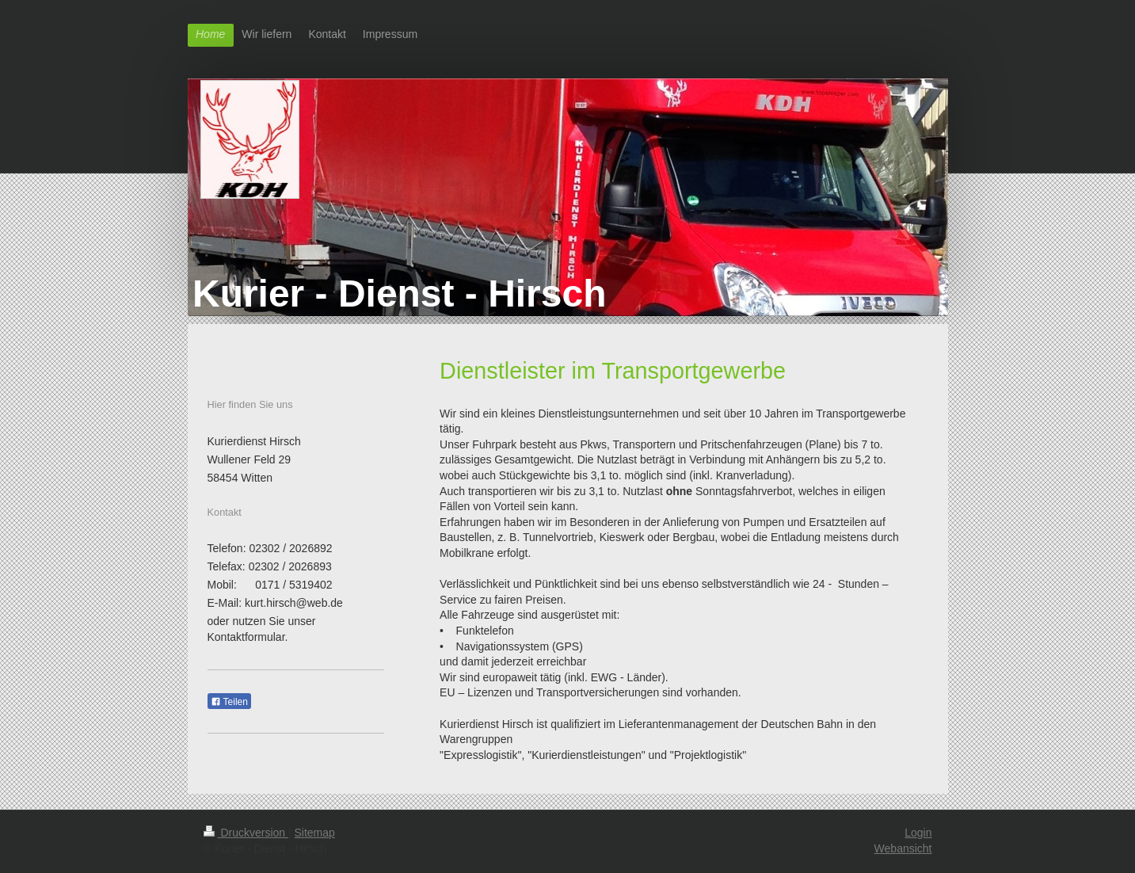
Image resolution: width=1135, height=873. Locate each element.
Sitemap (315, 832)
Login (918, 832)
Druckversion (246, 832)
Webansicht (903, 848)
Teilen (229, 701)
